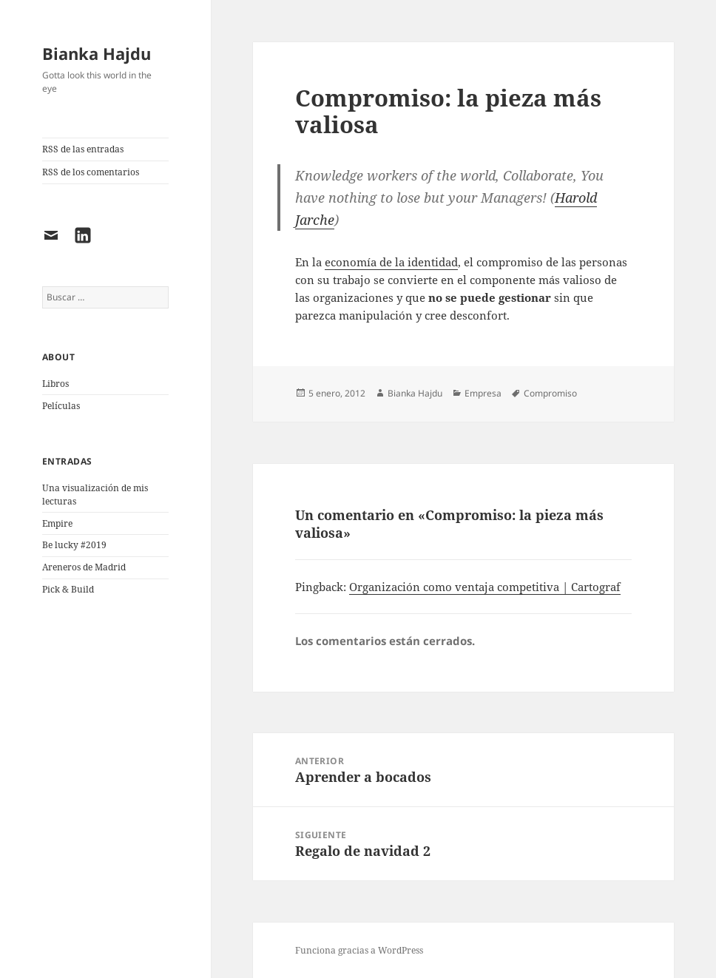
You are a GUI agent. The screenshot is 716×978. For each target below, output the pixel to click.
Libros (55, 383)
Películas (61, 405)
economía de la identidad (391, 261)
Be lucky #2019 (74, 545)
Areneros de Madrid (84, 567)
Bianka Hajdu (96, 53)
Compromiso (550, 393)
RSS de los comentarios (90, 172)
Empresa (483, 393)
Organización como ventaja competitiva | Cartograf (485, 586)
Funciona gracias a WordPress (359, 950)
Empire (57, 523)
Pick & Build (68, 589)
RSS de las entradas (83, 149)
